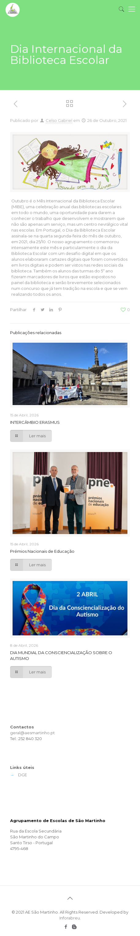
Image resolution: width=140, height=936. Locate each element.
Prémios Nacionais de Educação (42, 551)
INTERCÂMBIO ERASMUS (35, 422)
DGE (22, 774)
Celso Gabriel (59, 120)
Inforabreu (69, 917)
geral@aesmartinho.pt (32, 732)
